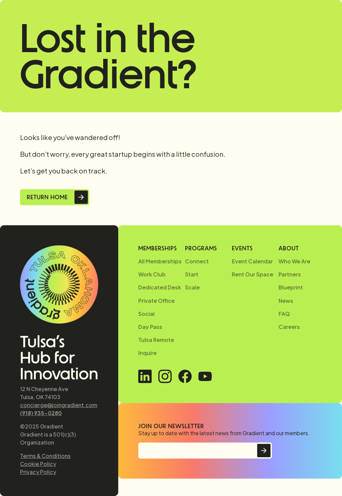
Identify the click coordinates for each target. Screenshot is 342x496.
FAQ (284, 314)
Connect (197, 261)
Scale (192, 287)
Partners (290, 274)
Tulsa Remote (156, 340)
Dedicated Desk (159, 287)
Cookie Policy (38, 463)
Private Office (156, 300)
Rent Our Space (252, 274)
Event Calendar (252, 261)
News (286, 300)
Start (191, 274)
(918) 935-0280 (41, 412)
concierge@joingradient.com (58, 404)
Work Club (152, 274)
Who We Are (294, 261)
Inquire (147, 353)
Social (146, 314)
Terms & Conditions (45, 455)
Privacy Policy (38, 471)
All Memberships (160, 261)
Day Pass (150, 327)
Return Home (47, 197)
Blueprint (291, 287)
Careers (289, 327)
